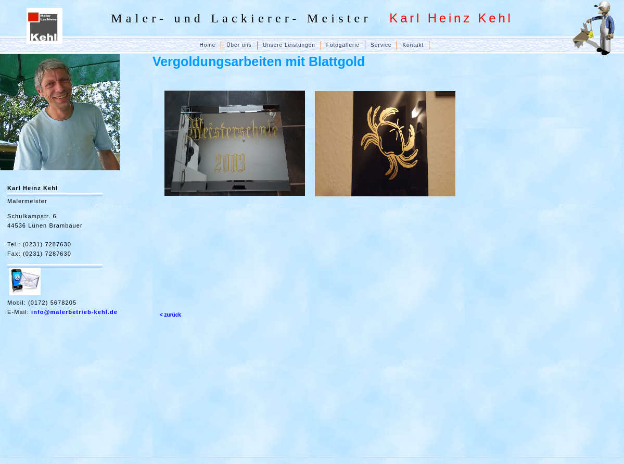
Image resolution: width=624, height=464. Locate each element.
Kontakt (413, 45)
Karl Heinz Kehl (32, 188)
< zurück (170, 315)
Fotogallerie (343, 45)
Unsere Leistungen (289, 45)
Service (381, 45)
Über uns (239, 45)
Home (208, 45)
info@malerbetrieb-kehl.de (74, 312)
